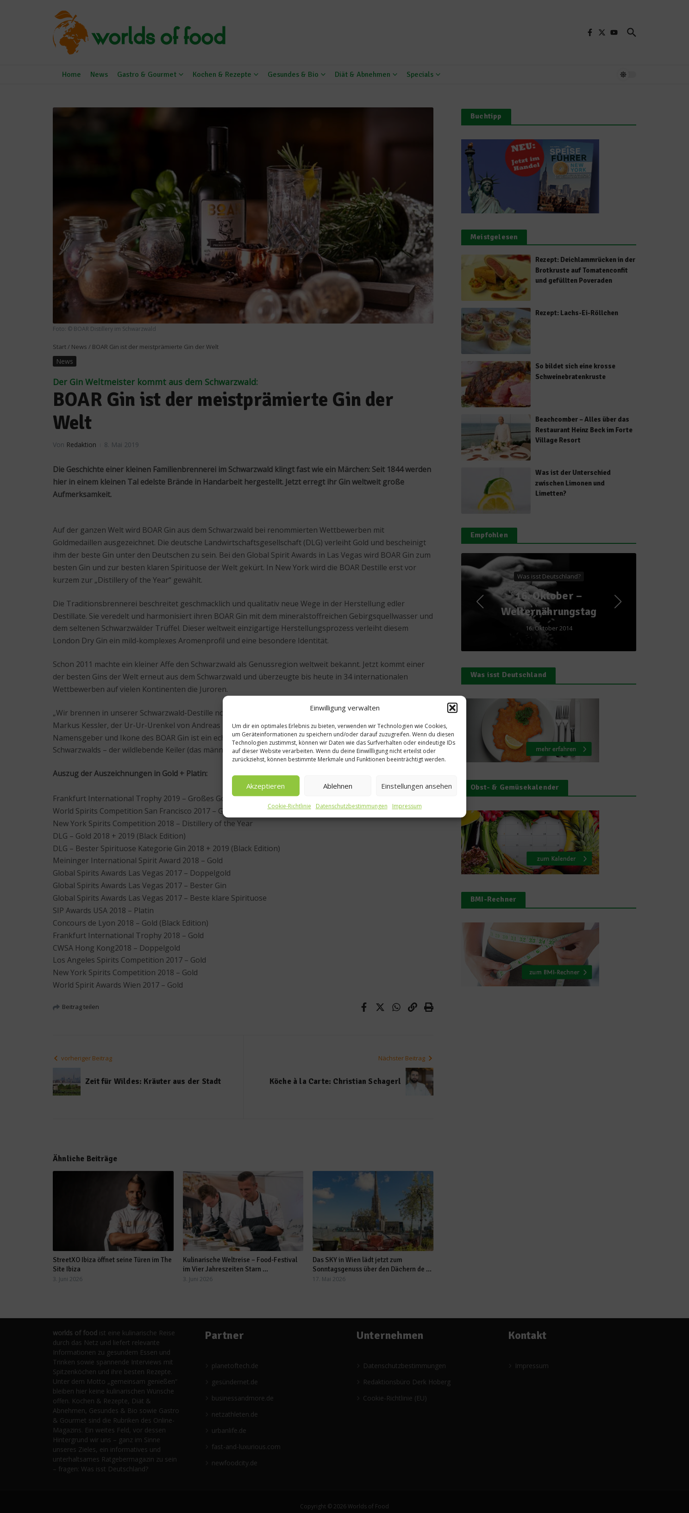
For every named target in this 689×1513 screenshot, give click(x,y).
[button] (452, 707)
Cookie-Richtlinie (289, 806)
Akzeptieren (265, 786)
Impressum (407, 806)
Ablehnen (337, 786)
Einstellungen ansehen (416, 786)
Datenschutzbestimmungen (352, 806)
